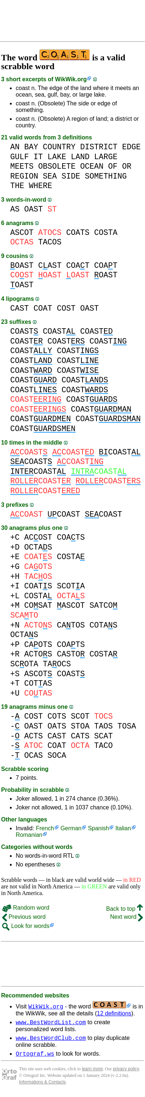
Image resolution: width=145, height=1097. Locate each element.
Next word (126, 917)
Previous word (24, 917)
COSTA (106, 232)
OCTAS (38, 547)
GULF (19, 156)
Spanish (98, 828)
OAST (33, 209)
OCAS (33, 755)
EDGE (131, 147)
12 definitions (114, 1013)
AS (15, 209)
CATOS (71, 625)
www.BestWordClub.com (51, 1040)
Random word (25, 908)
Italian (123, 828)
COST (66, 308)
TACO (103, 745)
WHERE (40, 185)
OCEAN (91, 166)
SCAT (103, 736)
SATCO (103, 605)
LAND (80, 156)
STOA (80, 726)
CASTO (71, 654)
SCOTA (71, 586)
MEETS (22, 166)
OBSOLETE (57, 166)
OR (126, 166)
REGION (24, 176)
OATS (56, 726)
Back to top (124, 909)
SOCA (56, 755)
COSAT (38, 605)
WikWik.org (71, 79)
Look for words (25, 926)
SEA (50, 176)
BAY (31, 147)
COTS (56, 716)
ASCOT (22, 232)
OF (113, 166)
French (45, 828)
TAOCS (57, 664)
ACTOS (38, 654)
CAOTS (38, 644)
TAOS (103, 726)
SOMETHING (106, 176)
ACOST (38, 537)
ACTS (33, 736)
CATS (80, 736)
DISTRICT (98, 147)
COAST (24, 331)
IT (38, 156)
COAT (77, 265)
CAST (50, 265)
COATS (77, 232)
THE (17, 185)
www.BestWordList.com (51, 1023)
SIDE (70, 176)
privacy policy (126, 1072)
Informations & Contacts (42, 1085)
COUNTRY (59, 147)
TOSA (127, 726)
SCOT (80, 716)
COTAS (103, 625)
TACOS (50, 242)
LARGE (106, 156)
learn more (92, 1072)
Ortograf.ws (35, 1057)
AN (15, 147)
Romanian (29, 835)
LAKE (56, 156)
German (70, 828)
